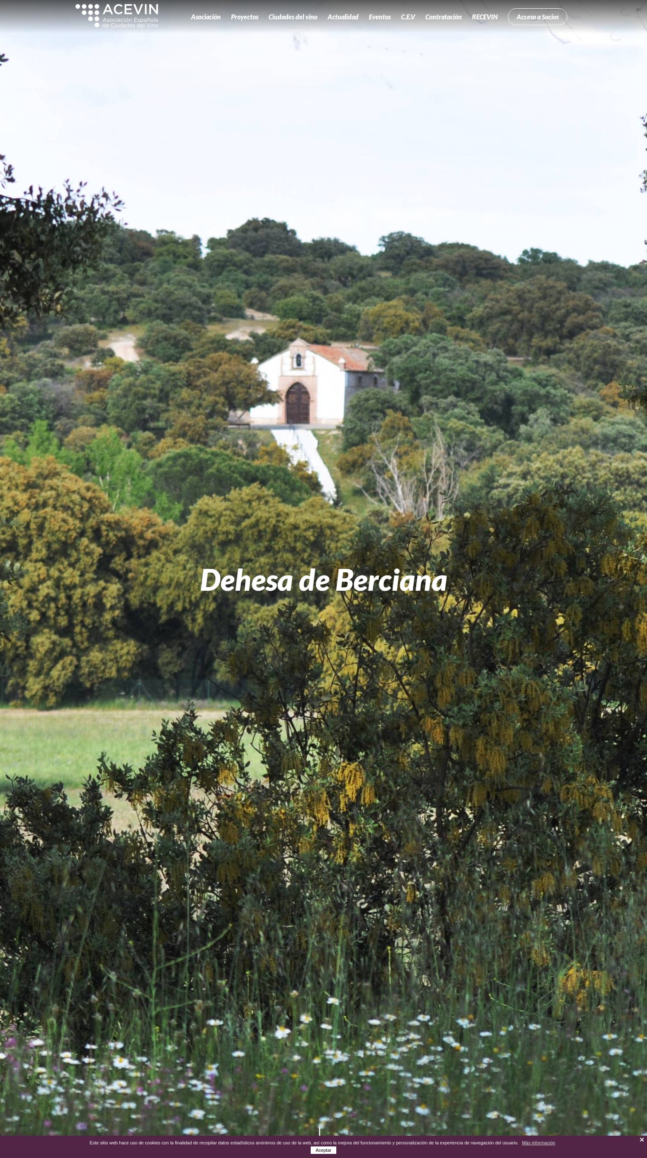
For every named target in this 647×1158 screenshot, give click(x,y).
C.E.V (408, 17)
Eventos (380, 17)
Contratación (443, 17)
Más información (538, 1142)
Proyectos (244, 17)
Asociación (206, 17)
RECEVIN (485, 17)
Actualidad (343, 17)
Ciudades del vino (293, 17)
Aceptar (323, 1150)
